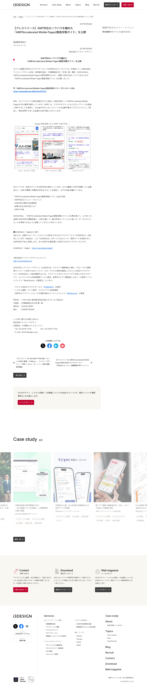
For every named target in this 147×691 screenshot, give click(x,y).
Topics (21, 17)
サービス (59, 520)
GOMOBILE (48, 287)
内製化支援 (28, 523)
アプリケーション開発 (23, 519)
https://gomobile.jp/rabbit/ (42, 248)
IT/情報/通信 (140, 520)
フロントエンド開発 (38, 519)
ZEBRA (107, 520)
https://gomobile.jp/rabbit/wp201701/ (29, 91)
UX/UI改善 (19, 523)
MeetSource (72, 293)
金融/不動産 (38, 523)
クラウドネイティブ (119, 516)
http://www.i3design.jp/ (22, 261)
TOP (14, 17)
